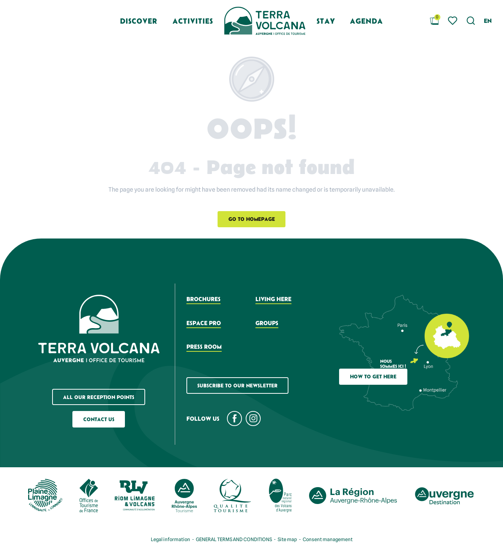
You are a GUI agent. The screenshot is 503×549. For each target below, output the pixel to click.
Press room (204, 346)
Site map (287, 539)
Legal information (170, 539)
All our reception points (98, 397)
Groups (266, 323)
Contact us (98, 419)
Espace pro (203, 323)
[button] (471, 21)
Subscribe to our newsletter (237, 385)
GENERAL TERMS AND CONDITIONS (234, 539)
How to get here (373, 377)
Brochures (203, 299)
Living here (273, 299)
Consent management (328, 539)
